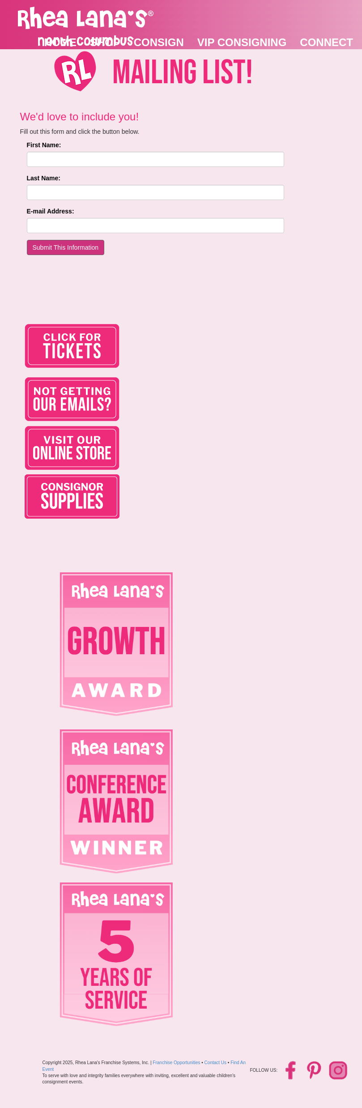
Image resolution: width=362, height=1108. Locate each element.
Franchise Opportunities (176, 1062)
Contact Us (215, 1062)
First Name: (44, 145)
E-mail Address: (50, 211)
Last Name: (43, 178)
